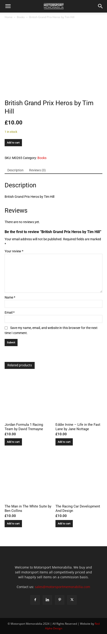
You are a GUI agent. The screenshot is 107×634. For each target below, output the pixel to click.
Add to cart (13, 142)
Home (8, 17)
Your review (14, 251)
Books (21, 17)
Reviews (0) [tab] (37, 170)
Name (10, 297)
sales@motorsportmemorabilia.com (62, 587)
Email (10, 312)
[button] (7, 6)
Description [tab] (15, 170)
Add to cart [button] (13, 441)
